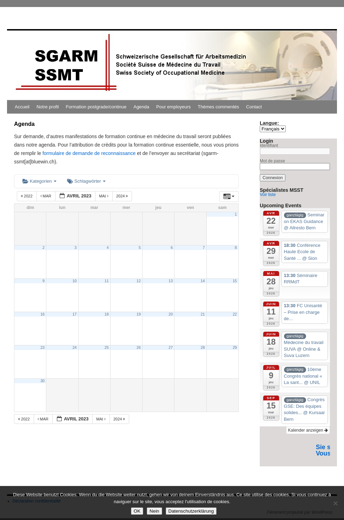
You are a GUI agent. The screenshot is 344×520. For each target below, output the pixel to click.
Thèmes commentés (218, 106)
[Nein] (335, 503)
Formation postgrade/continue (96, 106)
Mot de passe (272, 160)
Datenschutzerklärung (191, 511)
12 (139, 281)
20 (170, 314)
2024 (122, 196)
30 (42, 381)
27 (170, 347)
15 (235, 281)
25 (107, 347)
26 (139, 347)
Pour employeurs (173, 106)
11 (107, 281)
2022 (27, 196)
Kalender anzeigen (308, 430)
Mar (46, 196)
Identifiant (269, 145)
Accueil (22, 106)
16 (42, 314)
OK (137, 511)
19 (139, 314)
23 (42, 347)
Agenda (141, 106)
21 (203, 314)
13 (170, 281)
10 (74, 281)
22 (235, 314)
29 (235, 347)
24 (74, 347)
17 (74, 314)
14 (203, 281)
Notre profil (48, 106)
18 (107, 314)
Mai (104, 196)
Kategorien (39, 181)
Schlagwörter (86, 181)
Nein (154, 511)
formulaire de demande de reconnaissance (88, 153)
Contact (254, 106)
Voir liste (268, 194)
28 (203, 347)
